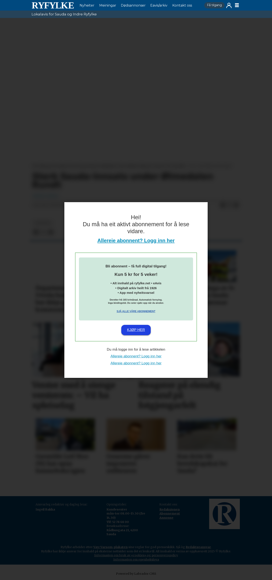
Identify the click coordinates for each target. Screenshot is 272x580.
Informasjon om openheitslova (136, 559)
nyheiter (43, 223)
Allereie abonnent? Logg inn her (136, 240)
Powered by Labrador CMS (136, 574)
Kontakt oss (182, 5)
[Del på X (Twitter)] (229, 205)
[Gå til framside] (53, 5)
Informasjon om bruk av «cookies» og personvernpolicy (136, 555)
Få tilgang (214, 5)
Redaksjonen (169, 509)
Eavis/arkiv (158, 5)
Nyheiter (87, 5)
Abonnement (169, 513)
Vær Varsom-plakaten (110, 547)
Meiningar (107, 5)
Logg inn (229, 5)
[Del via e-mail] (236, 205)
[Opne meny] (237, 5)
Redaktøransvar (198, 547)
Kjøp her (136, 330)
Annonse (166, 518)
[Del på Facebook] (223, 205)
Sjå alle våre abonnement (136, 311)
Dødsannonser (133, 5)
